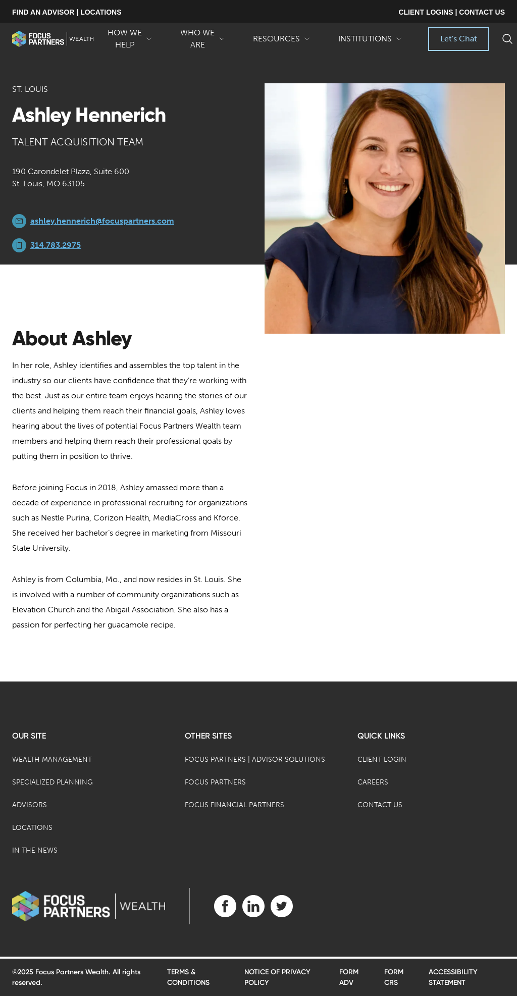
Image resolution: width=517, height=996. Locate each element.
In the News (35, 850)
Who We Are (202, 39)
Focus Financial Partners (234, 805)
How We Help (130, 39)
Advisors (29, 805)
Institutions (370, 42)
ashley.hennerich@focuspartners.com (102, 221)
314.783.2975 (55, 245)
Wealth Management (52, 759)
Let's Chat (458, 38)
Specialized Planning (52, 782)
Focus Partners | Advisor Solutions (255, 759)
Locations (32, 827)
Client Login (381, 759)
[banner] (52, 39)
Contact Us (379, 805)
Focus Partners (215, 782)
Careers (372, 782)
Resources (281, 42)
